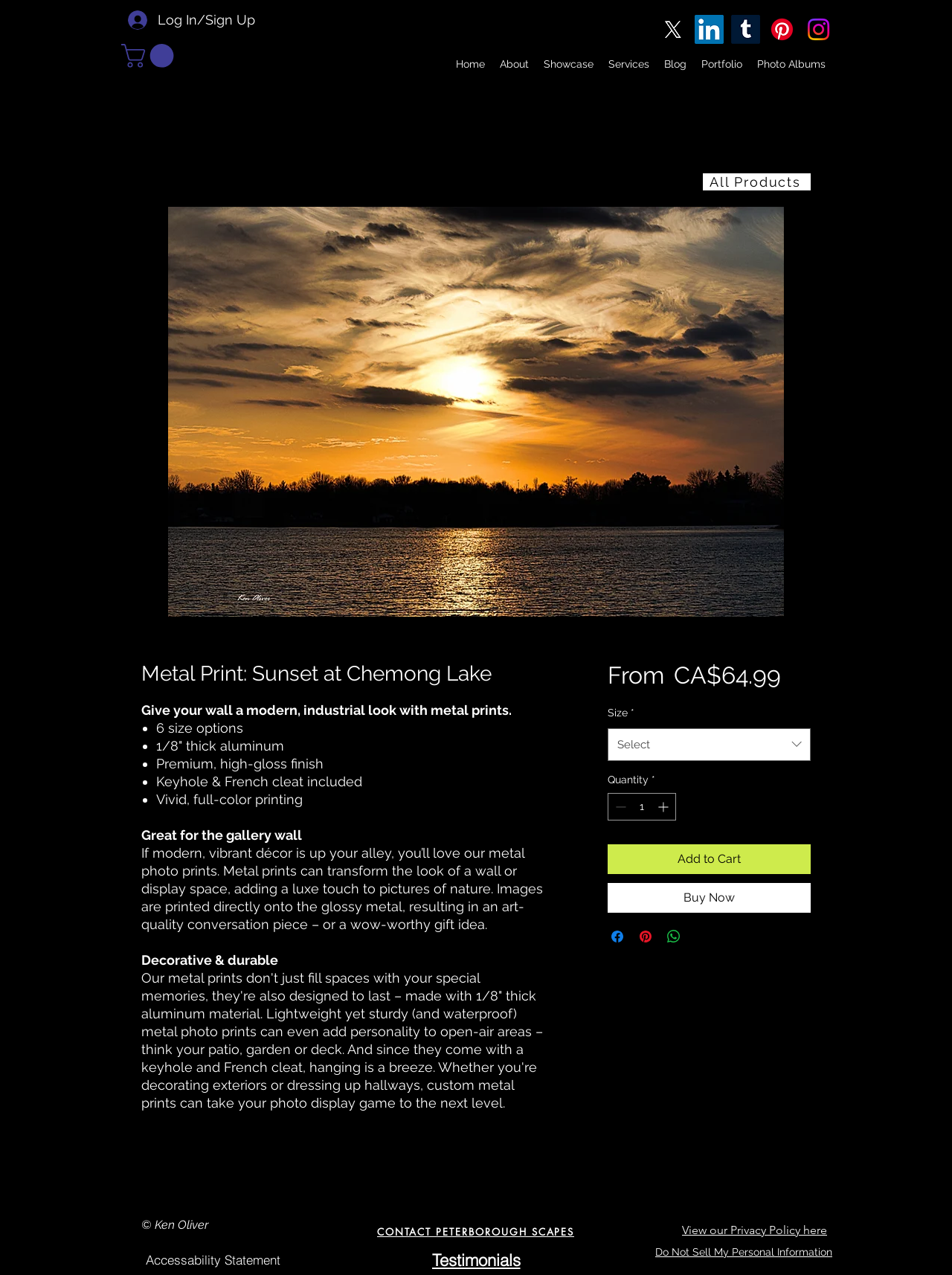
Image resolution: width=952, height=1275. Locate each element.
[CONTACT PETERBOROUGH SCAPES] (475, 1232)
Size (621, 713)
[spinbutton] (641, 807)
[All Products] (757, 181)
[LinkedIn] (709, 29)
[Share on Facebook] (617, 936)
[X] (672, 29)
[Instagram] (818, 29)
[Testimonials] (476, 1260)
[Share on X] (702, 936)
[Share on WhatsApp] (674, 936)
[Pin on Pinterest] (645, 936)
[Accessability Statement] (212, 1260)
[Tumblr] (745, 29)
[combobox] (709, 744)
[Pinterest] (782, 29)
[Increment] (664, 807)
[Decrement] (619, 807)
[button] (150, 56)
